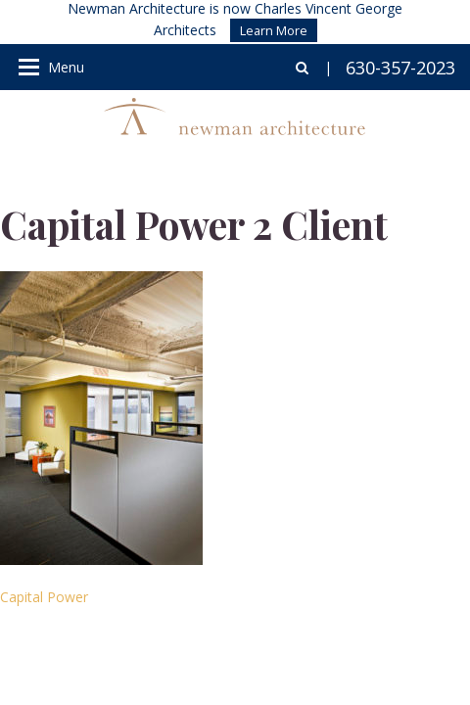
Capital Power (44, 597)
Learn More (273, 30)
